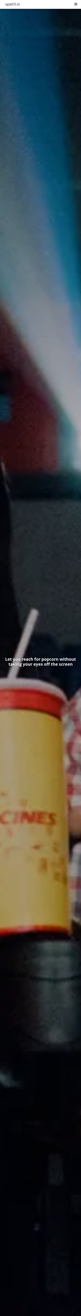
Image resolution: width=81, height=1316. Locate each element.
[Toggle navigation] (76, 4)
